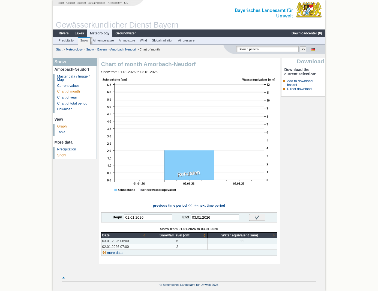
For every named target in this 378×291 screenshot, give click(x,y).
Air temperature (103, 40)
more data (115, 253)
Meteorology (99, 33)
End (185, 217)
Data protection (96, 2)
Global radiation (162, 40)
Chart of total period (72, 103)
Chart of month (68, 91)
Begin (117, 217)
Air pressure (186, 40)
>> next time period (209, 205)
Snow (84, 40)
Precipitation (67, 40)
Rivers (64, 33)
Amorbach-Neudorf (123, 49)
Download (65, 109)
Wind (143, 40)
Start (61, 2)
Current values (68, 86)
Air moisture (127, 40)
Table (61, 132)
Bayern (102, 49)
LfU (126, 2)
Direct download (299, 89)
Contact (70, 2)
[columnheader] (124, 235)
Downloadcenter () (307, 33)
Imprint (81, 2)
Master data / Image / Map (73, 78)
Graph (62, 126)
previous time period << (172, 205)
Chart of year (67, 97)
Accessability (115, 2)
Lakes (79, 33)
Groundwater (125, 33)
